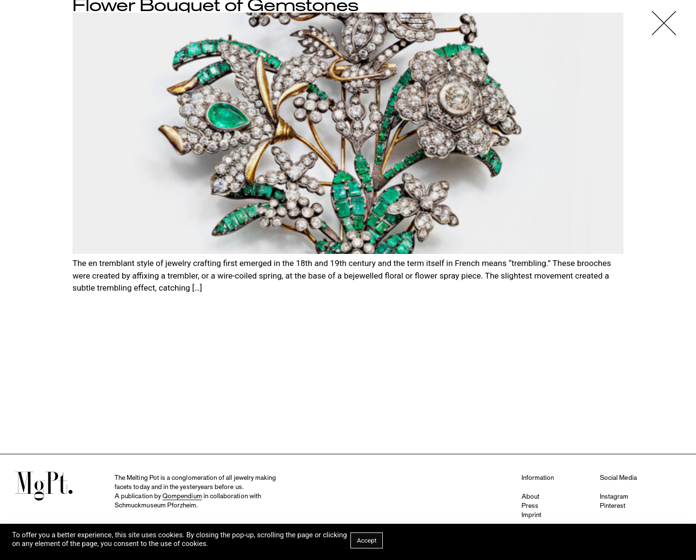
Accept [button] (367, 540)
